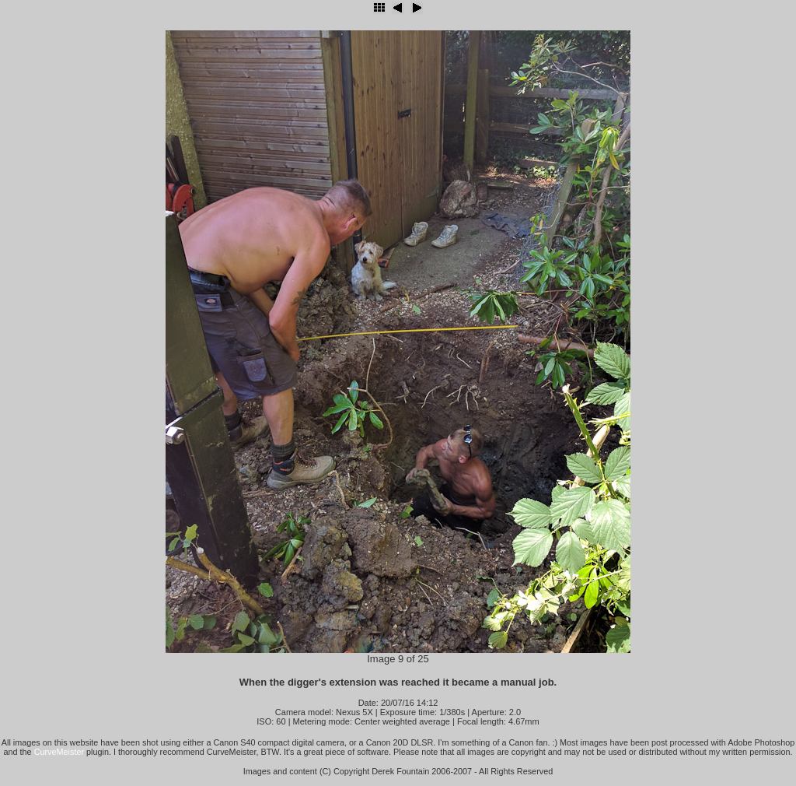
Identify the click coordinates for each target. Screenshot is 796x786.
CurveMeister (59, 751)
